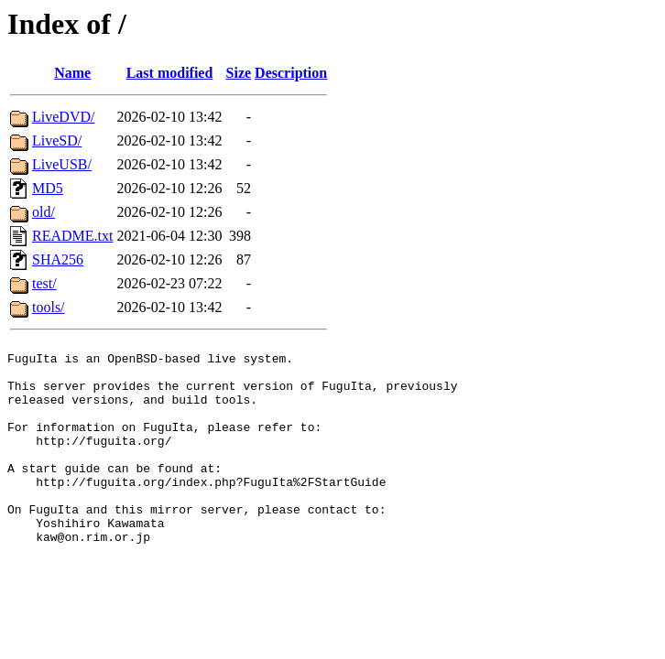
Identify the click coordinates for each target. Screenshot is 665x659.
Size (239, 73)
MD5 (47, 188)
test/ (44, 283)
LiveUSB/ (62, 164)
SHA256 (57, 259)
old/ (43, 212)
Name (72, 73)
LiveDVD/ (63, 116)
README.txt (72, 235)
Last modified (169, 73)
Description (291, 73)
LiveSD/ (57, 140)
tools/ (48, 307)
